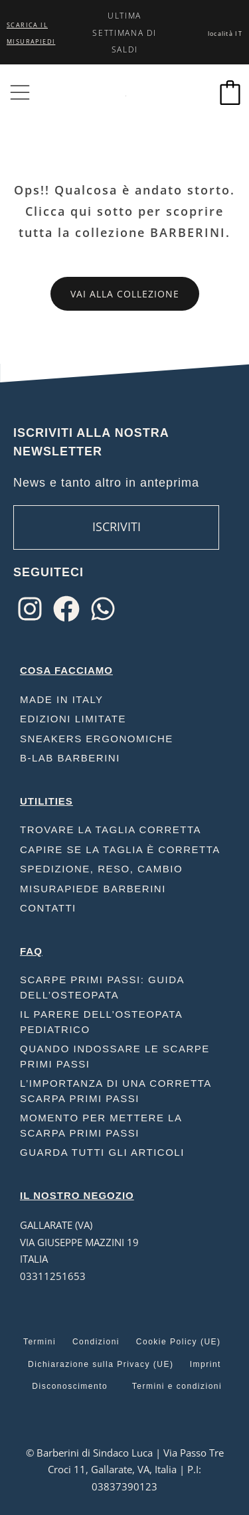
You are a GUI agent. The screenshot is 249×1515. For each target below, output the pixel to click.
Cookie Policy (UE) (178, 1341)
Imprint (205, 1364)
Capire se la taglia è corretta (120, 849)
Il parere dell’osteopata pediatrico (101, 1021)
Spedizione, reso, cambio (101, 868)
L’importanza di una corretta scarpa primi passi (115, 1090)
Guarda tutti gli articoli (102, 1152)
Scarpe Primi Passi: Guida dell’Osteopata (102, 987)
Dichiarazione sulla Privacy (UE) (100, 1364)
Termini (39, 1341)
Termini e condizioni (177, 1386)
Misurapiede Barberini (93, 888)
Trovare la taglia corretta (110, 829)
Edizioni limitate (73, 718)
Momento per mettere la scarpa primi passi (101, 1125)
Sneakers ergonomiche (96, 738)
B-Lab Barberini (70, 757)
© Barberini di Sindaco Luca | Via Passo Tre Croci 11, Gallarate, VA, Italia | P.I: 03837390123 (125, 1469)
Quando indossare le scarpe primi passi (115, 1056)
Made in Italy (62, 699)
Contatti (48, 908)
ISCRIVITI (116, 526)
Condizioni (96, 1341)
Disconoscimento (70, 1386)
